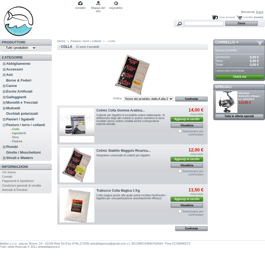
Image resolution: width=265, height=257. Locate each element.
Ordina (117, 98)
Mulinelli (13, 108)
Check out (239, 76)
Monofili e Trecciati (22, 102)
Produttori (13, 42)
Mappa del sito (98, 8)
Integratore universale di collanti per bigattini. (124, 155)
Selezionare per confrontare (193, 133)
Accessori (14, 69)
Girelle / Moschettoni (23, 152)
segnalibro (116, 7)
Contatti (7, 176)
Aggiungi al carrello (186, 119)
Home (61, 41)
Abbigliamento (18, 64)
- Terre (14, 137)
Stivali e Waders (19, 158)
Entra (259, 11)
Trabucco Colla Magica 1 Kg (118, 190)
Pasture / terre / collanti (25, 125)
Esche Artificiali (19, 91)
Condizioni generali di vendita (21, 185)
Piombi (12, 147)
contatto (80, 7)
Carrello (225, 42)
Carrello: (248, 17)
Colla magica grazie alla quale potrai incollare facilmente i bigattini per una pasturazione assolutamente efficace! (131, 197)
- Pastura (16, 141)
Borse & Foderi (18, 80)
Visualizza (186, 125)
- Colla (14, 129)
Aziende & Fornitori (15, 189)
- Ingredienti (18, 133)
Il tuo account (227, 17)
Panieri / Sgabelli (20, 119)
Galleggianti (16, 97)
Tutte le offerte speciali (239, 116)
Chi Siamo (9, 172)
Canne (11, 86)
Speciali (223, 87)
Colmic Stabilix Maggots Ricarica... (124, 151)
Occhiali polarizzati (22, 113)
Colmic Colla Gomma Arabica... (121, 110)
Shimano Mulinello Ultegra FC (249, 96)
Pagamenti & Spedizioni (18, 180)
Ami (9, 75)
